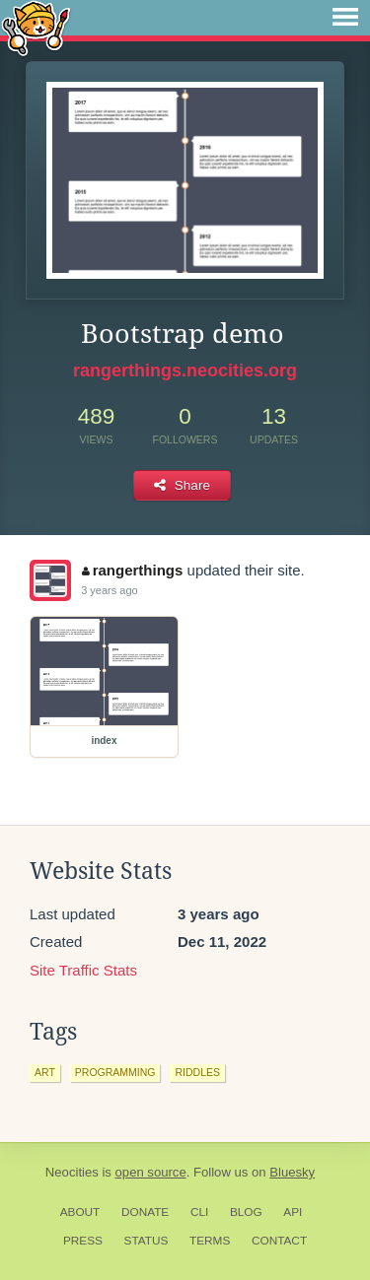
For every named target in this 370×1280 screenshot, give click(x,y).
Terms (209, 1240)
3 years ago (109, 590)
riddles (197, 1072)
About (80, 1212)
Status (146, 1240)
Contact (279, 1240)
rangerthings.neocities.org (185, 370)
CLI (199, 1212)
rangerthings (132, 570)
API (292, 1212)
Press (83, 1240)
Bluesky (292, 1172)
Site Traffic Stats (83, 970)
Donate (145, 1212)
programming (115, 1072)
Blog (246, 1212)
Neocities (72, 1172)
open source (150, 1172)
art (45, 1072)
